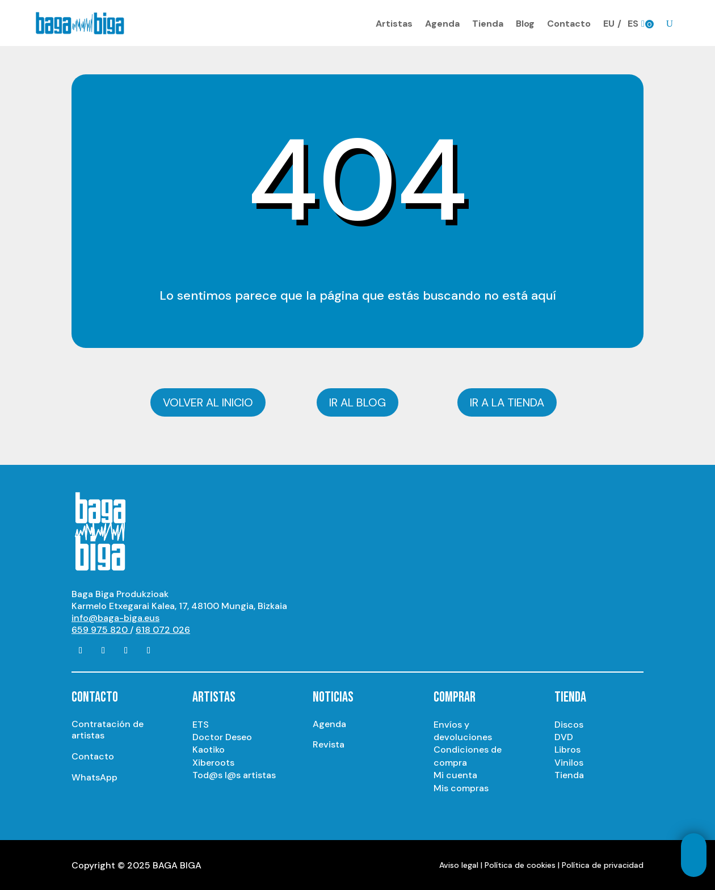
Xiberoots (213, 761)
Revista (328, 743)
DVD (563, 736)
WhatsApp (94, 776)
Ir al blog (357, 401)
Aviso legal (458, 864)
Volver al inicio (208, 401)
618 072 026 (163, 629)
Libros (567, 748)
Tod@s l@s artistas (234, 774)
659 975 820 (101, 629)
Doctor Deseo (222, 736)
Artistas (394, 23)
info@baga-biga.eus (115, 617)
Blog (525, 23)
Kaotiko (208, 748)
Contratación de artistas (108, 728)
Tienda (487, 23)
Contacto (569, 23)
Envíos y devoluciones (463, 729)
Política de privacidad (603, 864)
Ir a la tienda (507, 401)
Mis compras (461, 786)
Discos (568, 723)
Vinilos (568, 761)
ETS (200, 723)
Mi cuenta (455, 774)
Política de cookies (520, 864)
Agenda (442, 23)
